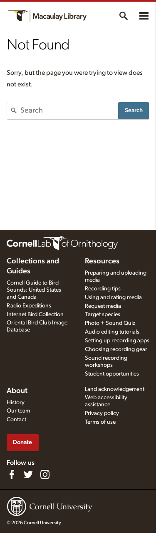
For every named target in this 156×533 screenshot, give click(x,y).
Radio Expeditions (29, 306)
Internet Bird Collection (35, 314)
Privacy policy (102, 413)
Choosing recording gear (116, 349)
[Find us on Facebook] (12, 474)
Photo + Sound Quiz (110, 323)
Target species (102, 314)
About (17, 391)
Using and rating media (113, 297)
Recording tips (103, 289)
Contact (16, 419)
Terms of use (100, 422)
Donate (22, 442)
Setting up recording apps (117, 341)
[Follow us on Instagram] (45, 474)
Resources (102, 261)
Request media (103, 306)
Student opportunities (112, 374)
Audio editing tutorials (112, 332)
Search (134, 110)
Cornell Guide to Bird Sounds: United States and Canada (34, 290)
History (16, 402)
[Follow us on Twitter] (28, 474)
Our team (18, 411)
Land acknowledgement (114, 389)
